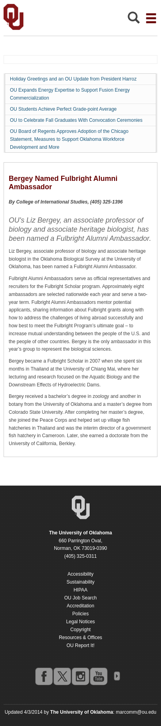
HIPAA (80, 590)
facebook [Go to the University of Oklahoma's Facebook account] (43, 676)
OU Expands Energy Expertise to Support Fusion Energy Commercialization (70, 94)
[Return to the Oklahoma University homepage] (80, 533)
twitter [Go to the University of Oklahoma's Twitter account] (62, 676)
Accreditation (80, 606)
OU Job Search (80, 598)
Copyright (80, 629)
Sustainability (81, 582)
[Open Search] (134, 20)
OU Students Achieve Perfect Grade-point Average (63, 109)
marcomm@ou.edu (136, 712)
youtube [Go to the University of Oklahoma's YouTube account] (98, 676)
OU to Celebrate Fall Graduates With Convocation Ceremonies (76, 120)
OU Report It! (81, 645)
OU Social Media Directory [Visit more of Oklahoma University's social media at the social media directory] (116, 676)
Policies (80, 614)
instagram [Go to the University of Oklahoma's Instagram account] (80, 676)
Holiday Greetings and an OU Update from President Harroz (73, 79)
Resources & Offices (80, 637)
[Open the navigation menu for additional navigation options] (151, 18)
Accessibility (80, 574)
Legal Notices (80, 621)
